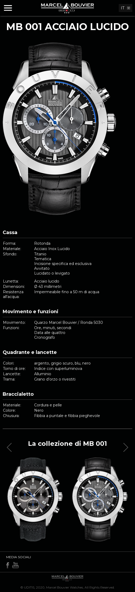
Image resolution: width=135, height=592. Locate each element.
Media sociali (18, 557)
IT (122, 8)
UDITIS (29, 587)
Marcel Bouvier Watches (64, 587)
